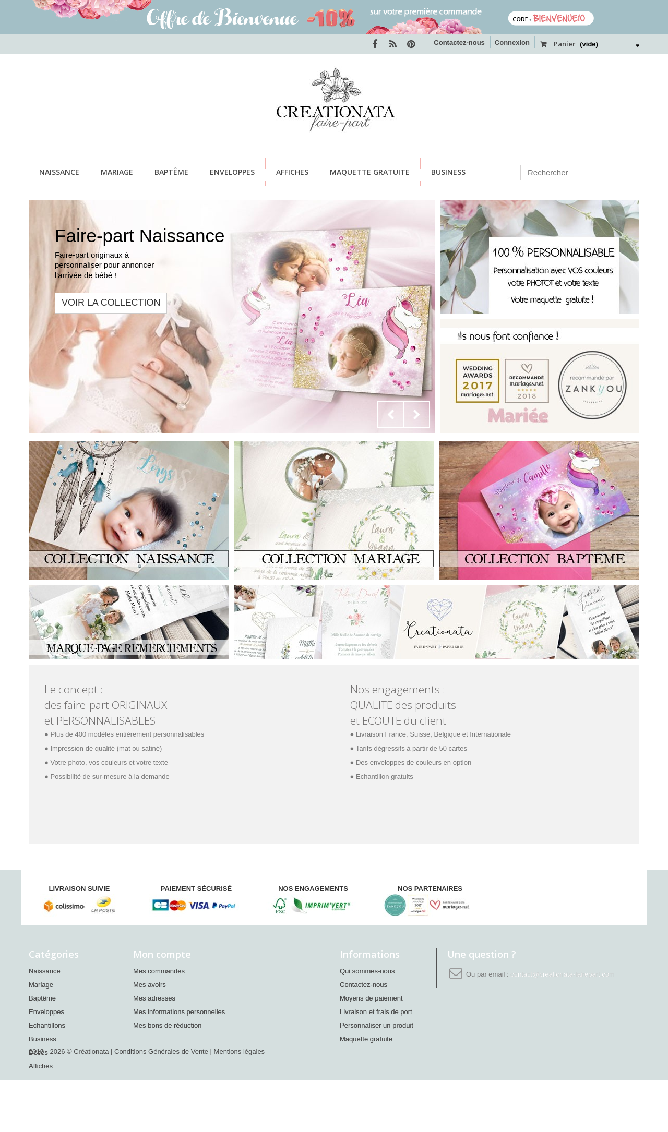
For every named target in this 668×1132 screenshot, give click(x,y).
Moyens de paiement (371, 998)
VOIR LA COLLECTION (111, 302)
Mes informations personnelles (179, 1012)
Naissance (59, 172)
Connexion (512, 42)
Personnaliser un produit (376, 1025)
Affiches (292, 172)
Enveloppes (232, 172)
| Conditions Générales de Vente (160, 1103)
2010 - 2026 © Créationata (70, 1103)
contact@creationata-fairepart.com (562, 974)
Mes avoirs (149, 985)
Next (416, 414)
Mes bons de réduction (167, 1025)
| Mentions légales (237, 1103)
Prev (390, 414)
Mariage (117, 172)
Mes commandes (159, 971)
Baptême (171, 172)
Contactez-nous (459, 42)
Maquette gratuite (370, 172)
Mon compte (162, 954)
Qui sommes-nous (367, 971)
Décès (38, 1052)
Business (448, 172)
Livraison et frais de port (376, 1012)
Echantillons (47, 1025)
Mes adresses (154, 998)
